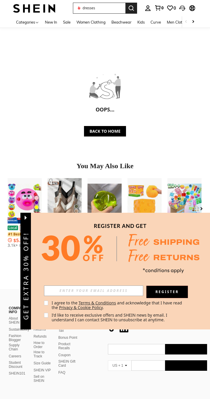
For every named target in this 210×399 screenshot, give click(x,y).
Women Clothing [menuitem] (91, 22)
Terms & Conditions (97, 303)
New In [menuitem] (51, 22)
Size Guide (42, 363)
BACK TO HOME (105, 131)
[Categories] (27, 22)
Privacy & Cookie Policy (81, 307)
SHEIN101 (17, 373)
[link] (159, 7)
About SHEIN (14, 320)
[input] (93, 290)
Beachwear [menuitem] (121, 22)
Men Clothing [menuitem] (178, 22)
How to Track (39, 354)
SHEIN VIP (42, 370)
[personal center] (147, 8)
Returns (40, 329)
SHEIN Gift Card (67, 363)
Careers (15, 356)
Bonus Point (67, 338)
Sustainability (19, 329)
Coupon (64, 355)
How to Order (39, 345)
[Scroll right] (193, 22)
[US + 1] (119, 365)
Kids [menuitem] (141, 22)
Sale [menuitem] (67, 22)
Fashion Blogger (15, 338)
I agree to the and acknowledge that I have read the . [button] (117, 305)
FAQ (61, 372)
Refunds (40, 336)
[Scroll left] (186, 22)
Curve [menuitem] (155, 22)
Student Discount (15, 365)
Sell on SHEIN (39, 379)
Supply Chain (14, 347)
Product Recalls (64, 346)
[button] (182, 8)
